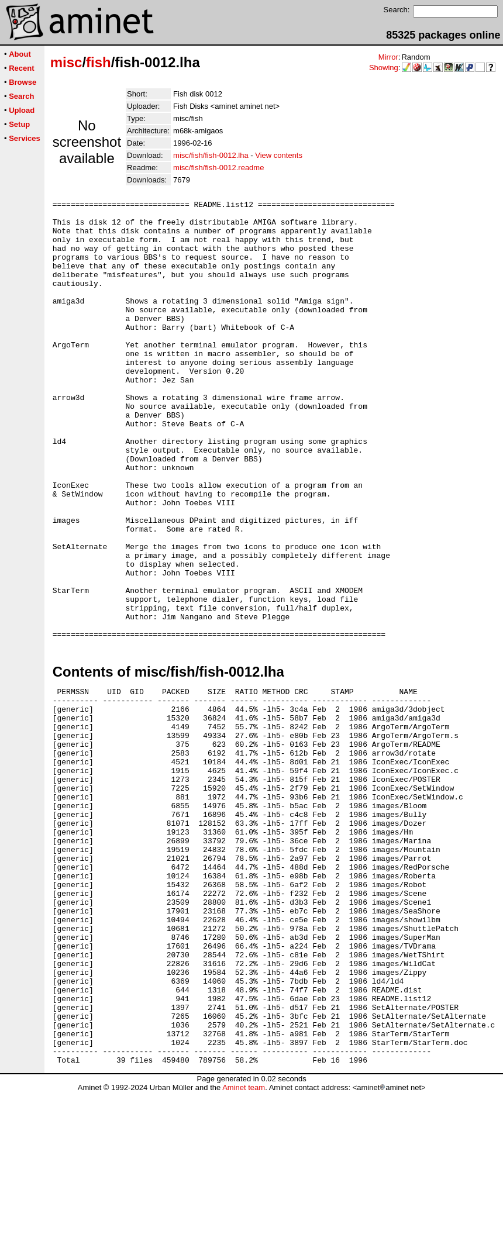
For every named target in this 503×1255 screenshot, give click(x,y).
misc (66, 62)
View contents (278, 155)
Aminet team (243, 1250)
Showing (383, 67)
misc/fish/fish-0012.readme (218, 167)
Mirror (388, 57)
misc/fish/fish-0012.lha (211, 155)
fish (98, 62)
